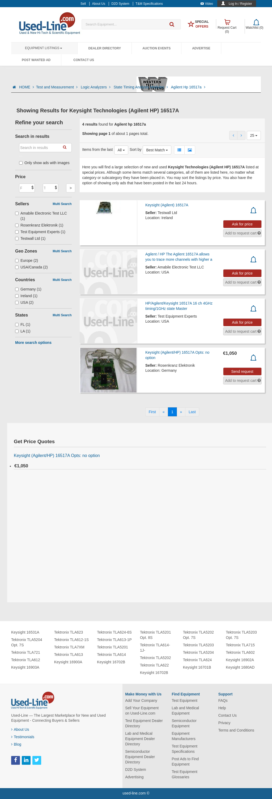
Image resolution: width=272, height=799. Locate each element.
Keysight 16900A (68, 662)
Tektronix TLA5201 (112, 647)
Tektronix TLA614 (111, 654)
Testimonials (22, 737)
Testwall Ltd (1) (30, 238)
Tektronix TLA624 (197, 660)
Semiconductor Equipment (184, 723)
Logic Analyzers (96, 87)
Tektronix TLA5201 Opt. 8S (155, 635)
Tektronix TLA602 (240, 652)
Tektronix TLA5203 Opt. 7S (241, 635)
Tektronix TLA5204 (198, 652)
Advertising (134, 777)
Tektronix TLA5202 (155, 658)
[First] (152, 411)
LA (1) (22, 331)
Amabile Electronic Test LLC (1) (41, 216)
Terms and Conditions (236, 730)
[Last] (192, 411)
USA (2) (24, 302)
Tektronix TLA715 (240, 645)
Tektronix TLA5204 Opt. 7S (26, 642)
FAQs (223, 700)
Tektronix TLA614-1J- (155, 647)
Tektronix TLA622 (154, 665)
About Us (20, 729)
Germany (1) (28, 289)
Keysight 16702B (111, 662)
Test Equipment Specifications (184, 749)
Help (222, 708)
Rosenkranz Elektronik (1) (39, 225)
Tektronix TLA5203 (198, 645)
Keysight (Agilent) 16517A (166, 205)
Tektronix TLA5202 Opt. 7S (198, 635)
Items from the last (97, 149)
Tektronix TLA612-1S (71, 640)
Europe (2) (26, 260)
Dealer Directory (104, 48)
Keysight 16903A (25, 667)
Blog (16, 744)
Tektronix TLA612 (25, 660)
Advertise (201, 48)
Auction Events (156, 48)
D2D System (135, 769)
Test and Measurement (57, 87)
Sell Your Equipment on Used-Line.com (142, 710)
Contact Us (83, 60)
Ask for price (242, 224)
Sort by (135, 149)
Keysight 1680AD (240, 667)
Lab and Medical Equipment (185, 710)
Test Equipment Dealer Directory (144, 723)
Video (207, 4)
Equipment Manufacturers (183, 736)
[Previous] (163, 411)
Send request (242, 371)
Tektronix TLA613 (68, 654)
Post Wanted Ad (36, 60)
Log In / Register (240, 4)
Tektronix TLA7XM (69, 647)
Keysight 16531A (25, 632)
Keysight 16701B (197, 667)
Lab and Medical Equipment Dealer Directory (140, 738)
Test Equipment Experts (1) (40, 232)
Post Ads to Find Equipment (185, 761)
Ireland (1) (26, 296)
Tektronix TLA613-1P (114, 640)
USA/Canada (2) (31, 267)
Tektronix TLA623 (68, 632)
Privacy (224, 723)
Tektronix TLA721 (25, 652)
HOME (26, 87)
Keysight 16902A (240, 660)
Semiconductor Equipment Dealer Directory (140, 756)
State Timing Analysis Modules (141, 87)
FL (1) (22, 324)
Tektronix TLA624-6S (114, 632)
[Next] (181, 411)
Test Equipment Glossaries (184, 774)
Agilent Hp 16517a (188, 87)
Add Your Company (141, 700)
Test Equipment (184, 700)
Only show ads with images (44, 163)
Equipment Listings (43, 48)
